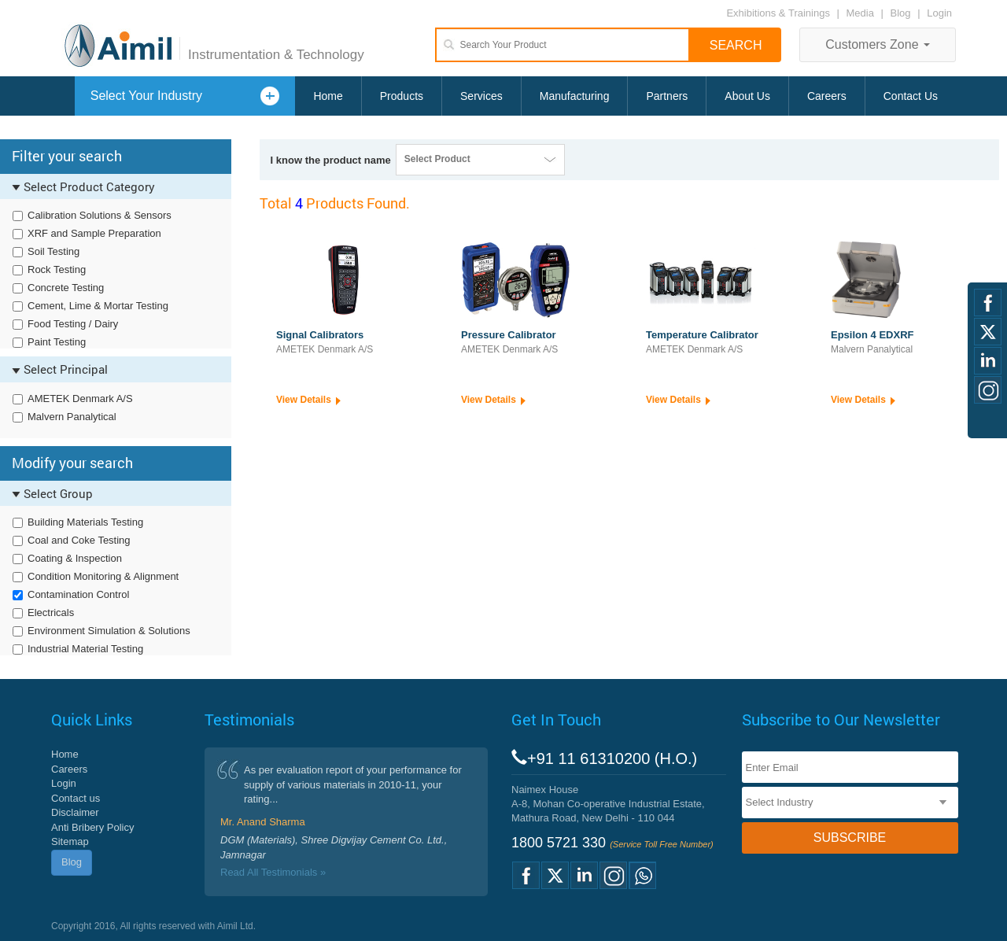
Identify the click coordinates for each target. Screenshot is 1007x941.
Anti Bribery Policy (92, 827)
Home (327, 96)
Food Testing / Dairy (73, 324)
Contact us (75, 798)
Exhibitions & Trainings (778, 13)
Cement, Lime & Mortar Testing (98, 306)
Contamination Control (78, 594)
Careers (827, 96)
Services (481, 96)
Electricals (51, 612)
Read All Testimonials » (273, 872)
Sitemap (70, 841)
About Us (747, 96)
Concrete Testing (66, 287)
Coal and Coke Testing (79, 540)
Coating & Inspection (75, 558)
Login (939, 13)
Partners (667, 96)
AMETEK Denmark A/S (80, 398)
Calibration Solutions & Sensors (100, 215)
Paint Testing (57, 342)
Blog (901, 13)
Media (862, 13)
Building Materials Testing (85, 522)
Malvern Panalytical (72, 417)
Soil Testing (53, 251)
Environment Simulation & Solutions (109, 631)
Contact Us (910, 96)
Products (401, 96)
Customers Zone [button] (877, 44)
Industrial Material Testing (85, 649)
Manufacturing (575, 96)
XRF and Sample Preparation (94, 233)
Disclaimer (75, 812)
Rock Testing (57, 269)
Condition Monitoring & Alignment (103, 576)
